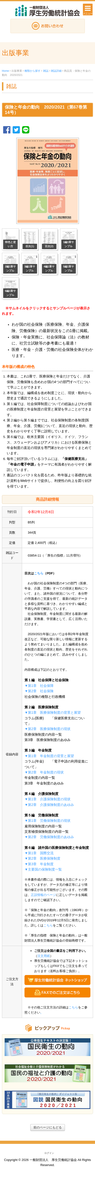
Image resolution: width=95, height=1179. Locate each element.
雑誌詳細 (56, 70)
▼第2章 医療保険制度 (42, 858)
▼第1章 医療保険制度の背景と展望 (52, 712)
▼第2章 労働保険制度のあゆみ (49, 837)
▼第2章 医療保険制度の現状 (47, 729)
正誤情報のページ (43, 895)
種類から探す (32, 70)
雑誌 (45, 70)
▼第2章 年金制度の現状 (44, 772)
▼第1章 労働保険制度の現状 (47, 821)
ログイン (49, 1153)
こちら (38, 573)
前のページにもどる (47, 1127)
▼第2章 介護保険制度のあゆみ (49, 805)
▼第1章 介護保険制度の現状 (47, 799)
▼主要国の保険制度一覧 (43, 869)
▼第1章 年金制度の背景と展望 (49, 756)
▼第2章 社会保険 (39, 691)
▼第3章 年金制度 (39, 864)
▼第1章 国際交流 (39, 853)
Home (5, 70)
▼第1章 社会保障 (39, 686)
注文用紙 (43, 956)
